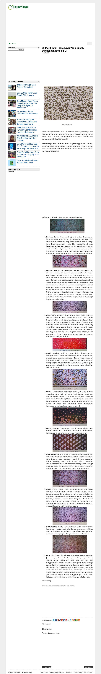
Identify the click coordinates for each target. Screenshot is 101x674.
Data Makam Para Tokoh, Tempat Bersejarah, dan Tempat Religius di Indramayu (27, 104)
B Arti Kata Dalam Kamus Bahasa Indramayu (27, 161)
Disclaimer (69, 672)
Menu (89, 43)
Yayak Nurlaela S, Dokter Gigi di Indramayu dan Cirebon (27, 138)
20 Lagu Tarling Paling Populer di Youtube (26, 86)
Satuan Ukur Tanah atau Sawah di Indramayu (27, 94)
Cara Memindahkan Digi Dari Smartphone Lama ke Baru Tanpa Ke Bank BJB (28, 146)
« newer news (47, 667)
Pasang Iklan (44, 672)
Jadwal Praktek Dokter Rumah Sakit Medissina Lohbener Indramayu (27, 130)
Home (14, 44)
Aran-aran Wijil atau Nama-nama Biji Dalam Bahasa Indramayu (27, 121)
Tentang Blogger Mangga (57, 672)
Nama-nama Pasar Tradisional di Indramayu (27, 112)
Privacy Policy (78, 672)
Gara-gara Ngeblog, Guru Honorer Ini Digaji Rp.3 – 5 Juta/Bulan (28, 154)
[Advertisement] (68, 25)
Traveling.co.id (88, 672)
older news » (89, 667)
